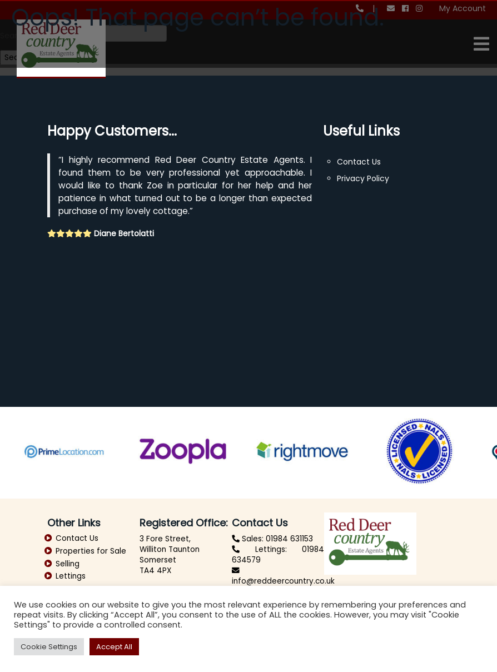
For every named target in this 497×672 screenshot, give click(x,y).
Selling (67, 564)
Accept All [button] (114, 646)
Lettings (71, 576)
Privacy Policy (363, 178)
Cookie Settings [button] (49, 646)
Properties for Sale (91, 551)
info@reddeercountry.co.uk (283, 581)
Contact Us (359, 161)
